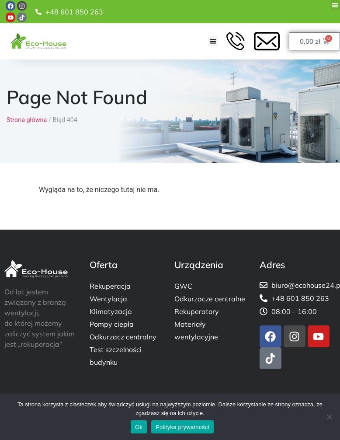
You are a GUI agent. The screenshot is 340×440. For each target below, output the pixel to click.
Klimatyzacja (111, 311)
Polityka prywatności (182, 427)
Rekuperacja (110, 286)
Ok (138, 427)
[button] (335, 5)
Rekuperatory (196, 311)
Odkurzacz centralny (123, 336)
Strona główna (27, 120)
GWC (183, 286)
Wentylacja (108, 298)
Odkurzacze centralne (209, 298)
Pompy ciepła (112, 324)
